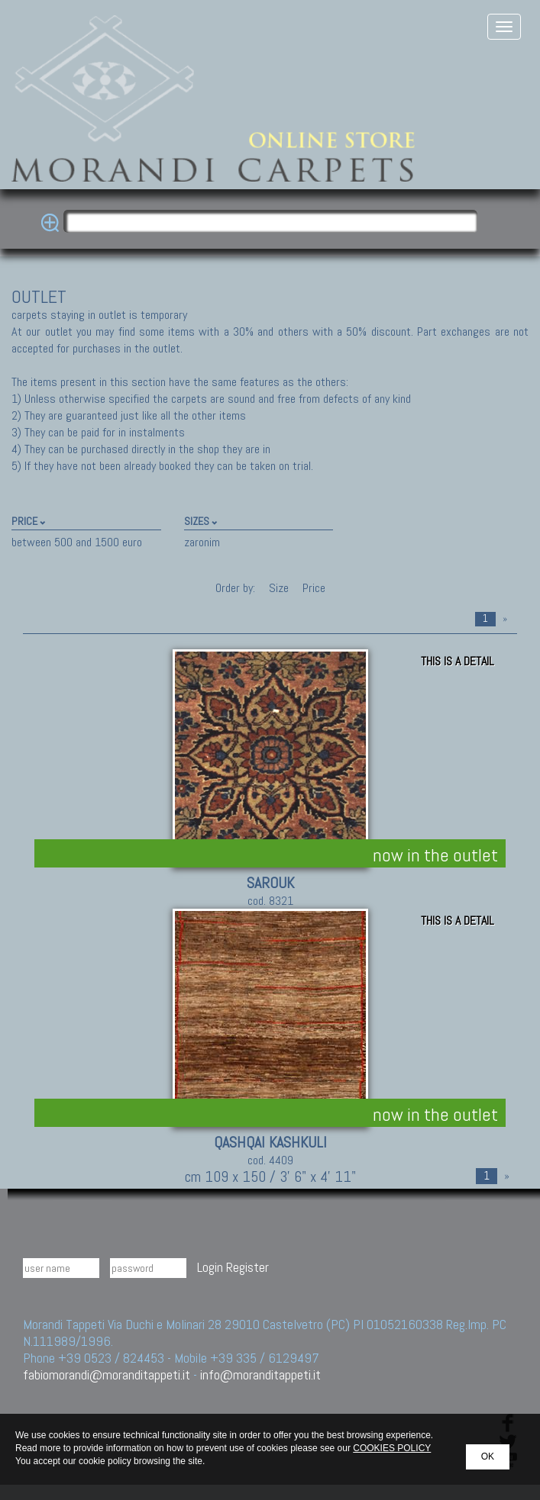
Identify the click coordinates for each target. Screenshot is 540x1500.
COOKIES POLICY (392, 1448)
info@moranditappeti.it (260, 1374)
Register (247, 1267)
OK (487, 1456)
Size (279, 588)
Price (312, 588)
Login (210, 1267)
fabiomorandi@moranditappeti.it (106, 1374)
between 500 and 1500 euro (76, 542)
